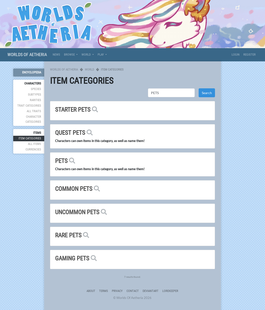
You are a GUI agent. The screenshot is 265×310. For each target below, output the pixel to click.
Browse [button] (70, 54)
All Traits (34, 111)
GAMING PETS (72, 258)
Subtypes (34, 94)
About (91, 291)
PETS (61, 160)
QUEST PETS (70, 132)
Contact (132, 291)
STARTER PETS (72, 109)
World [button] (86, 54)
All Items (34, 144)
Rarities (35, 100)
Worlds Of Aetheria (27, 54)
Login (236, 54)
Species (36, 89)
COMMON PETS (73, 188)
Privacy (117, 291)
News (56, 54)
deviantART (150, 291)
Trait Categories (29, 105)
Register (249, 54)
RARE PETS (68, 235)
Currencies (33, 149)
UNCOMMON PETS (77, 212)
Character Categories (33, 119)
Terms (103, 291)
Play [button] (101, 54)
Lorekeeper (170, 291)
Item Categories (30, 138)
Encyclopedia (31, 72)
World (89, 69)
